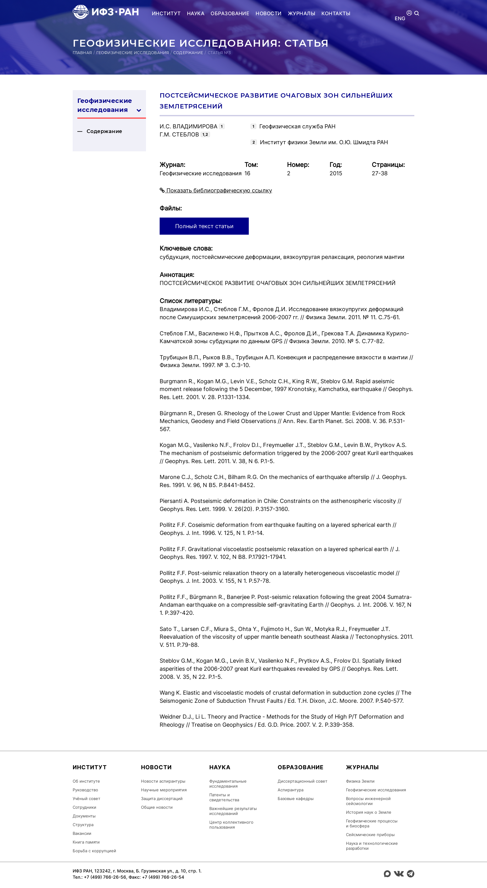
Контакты (335, 13)
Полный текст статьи (204, 226)
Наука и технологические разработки (372, 846)
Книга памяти (86, 842)
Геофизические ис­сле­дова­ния (109, 105)
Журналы (301, 13)
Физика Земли (360, 781)
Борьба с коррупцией (94, 850)
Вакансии (82, 833)
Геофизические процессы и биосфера (372, 823)
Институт (166, 13)
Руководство (85, 789)
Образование (230, 13)
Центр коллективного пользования (231, 825)
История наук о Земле (368, 812)
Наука (195, 13)
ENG (400, 18)
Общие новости (157, 807)
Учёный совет (86, 798)
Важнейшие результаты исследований (233, 811)
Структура (83, 824)
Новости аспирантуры (163, 781)
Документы (84, 815)
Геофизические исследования (132, 52)
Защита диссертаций (162, 798)
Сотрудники (84, 807)
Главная (82, 52)
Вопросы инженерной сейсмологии (368, 801)
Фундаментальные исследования (228, 784)
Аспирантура (290, 789)
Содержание (188, 52)
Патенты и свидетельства (224, 797)
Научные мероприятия (164, 789)
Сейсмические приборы (370, 834)
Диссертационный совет (302, 781)
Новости (268, 13)
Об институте (86, 781)
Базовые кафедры (296, 798)
